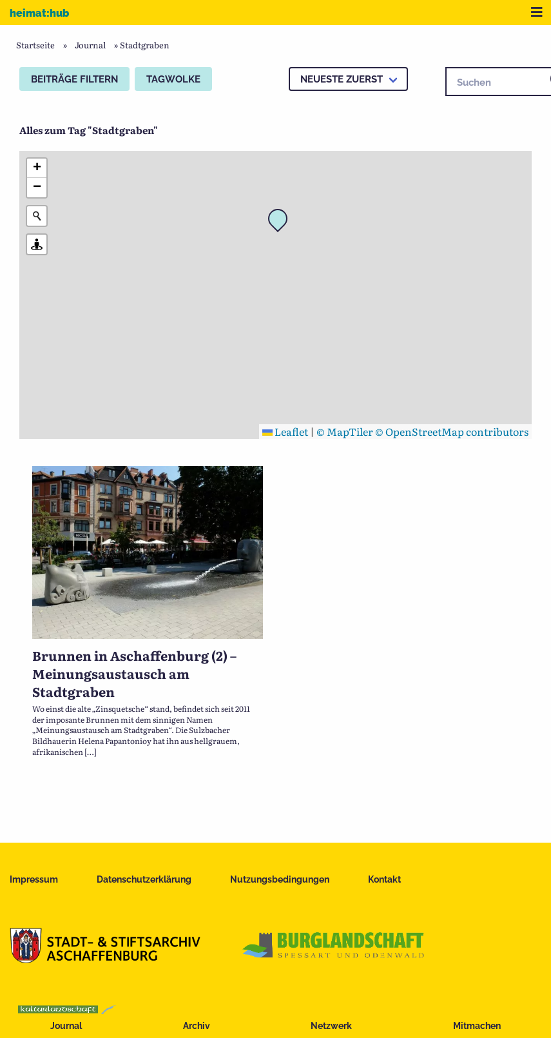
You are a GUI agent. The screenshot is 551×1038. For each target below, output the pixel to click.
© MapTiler (344, 431)
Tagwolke (173, 79)
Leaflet (285, 431)
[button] (281, 222)
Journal (66, 1026)
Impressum (34, 879)
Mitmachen (477, 1026)
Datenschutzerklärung (144, 879)
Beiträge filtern (74, 79)
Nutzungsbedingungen (279, 879)
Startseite (35, 45)
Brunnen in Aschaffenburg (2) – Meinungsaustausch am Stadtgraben (134, 673)
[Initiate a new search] (36, 216)
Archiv (196, 1026)
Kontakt (384, 879)
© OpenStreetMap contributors (451, 431)
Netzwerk (331, 1026)
